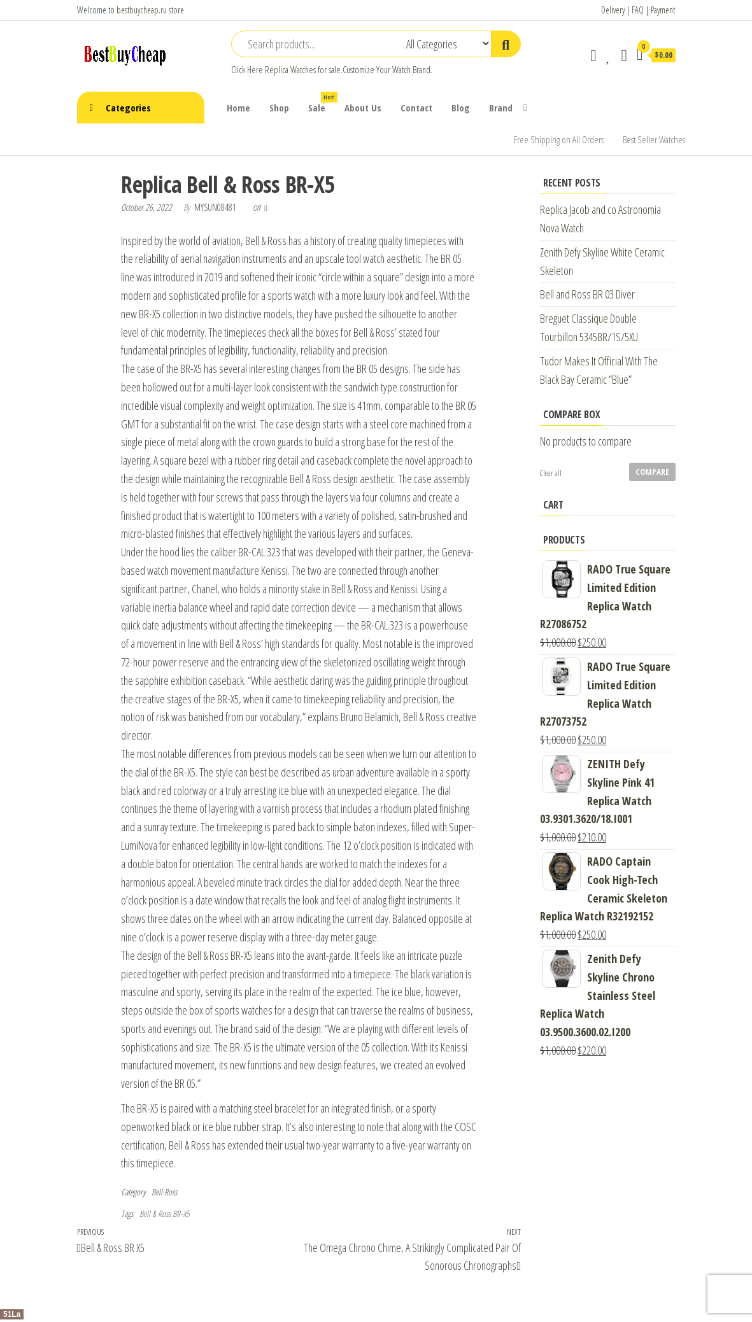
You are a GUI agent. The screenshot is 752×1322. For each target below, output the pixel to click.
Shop (279, 107)
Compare (652, 471)
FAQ (638, 10)
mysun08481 (216, 207)
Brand (501, 107)
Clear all (551, 473)
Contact (416, 107)
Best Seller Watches (654, 139)
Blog (460, 107)
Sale (321, 103)
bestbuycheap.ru (142, 10)
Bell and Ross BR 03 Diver (587, 294)
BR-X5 (148, 313)
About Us (362, 107)
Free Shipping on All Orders (559, 139)
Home (238, 107)
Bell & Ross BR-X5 (219, 955)
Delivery (613, 10)
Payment (663, 10)
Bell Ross (164, 1192)
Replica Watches (290, 70)
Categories (128, 107)
